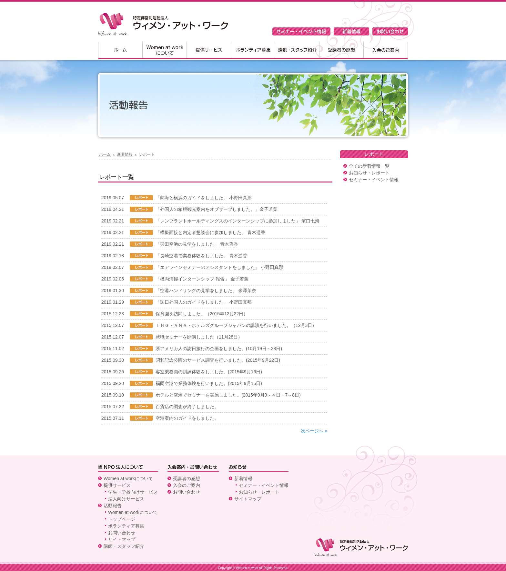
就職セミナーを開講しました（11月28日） (199, 337)
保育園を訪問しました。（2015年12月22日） (202, 313)
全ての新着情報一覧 (369, 166)
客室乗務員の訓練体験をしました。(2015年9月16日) (209, 371)
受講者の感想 (341, 51)
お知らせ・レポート (369, 172)
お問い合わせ (390, 31)
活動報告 (113, 505)
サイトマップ (121, 539)
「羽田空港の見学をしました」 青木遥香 (197, 244)
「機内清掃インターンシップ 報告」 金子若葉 (202, 278)
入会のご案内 (385, 51)
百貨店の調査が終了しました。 (187, 406)
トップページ (121, 519)
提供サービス (209, 51)
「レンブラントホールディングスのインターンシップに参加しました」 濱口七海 (237, 220)
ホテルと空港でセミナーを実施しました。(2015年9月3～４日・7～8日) (228, 395)
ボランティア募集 (253, 51)
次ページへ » (314, 430)
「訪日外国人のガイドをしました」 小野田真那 (204, 302)
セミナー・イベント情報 (301, 31)
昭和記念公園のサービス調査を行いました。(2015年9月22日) (218, 360)
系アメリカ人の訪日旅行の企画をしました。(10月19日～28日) (219, 348)
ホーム (120, 51)
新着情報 (351, 31)
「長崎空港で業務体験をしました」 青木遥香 (201, 255)
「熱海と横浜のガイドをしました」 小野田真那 (204, 197)
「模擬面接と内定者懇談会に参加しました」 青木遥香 (210, 232)
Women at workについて (164, 51)
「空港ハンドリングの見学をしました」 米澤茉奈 (206, 290)
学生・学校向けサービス (133, 492)
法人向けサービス (126, 498)
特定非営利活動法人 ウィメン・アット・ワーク (163, 24)
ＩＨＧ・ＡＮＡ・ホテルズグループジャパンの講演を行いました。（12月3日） (236, 325)
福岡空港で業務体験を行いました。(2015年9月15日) (209, 383)
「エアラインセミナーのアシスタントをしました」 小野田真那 (219, 267)
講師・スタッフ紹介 (297, 51)
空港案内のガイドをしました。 (187, 418)
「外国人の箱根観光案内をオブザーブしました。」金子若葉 (217, 209)
